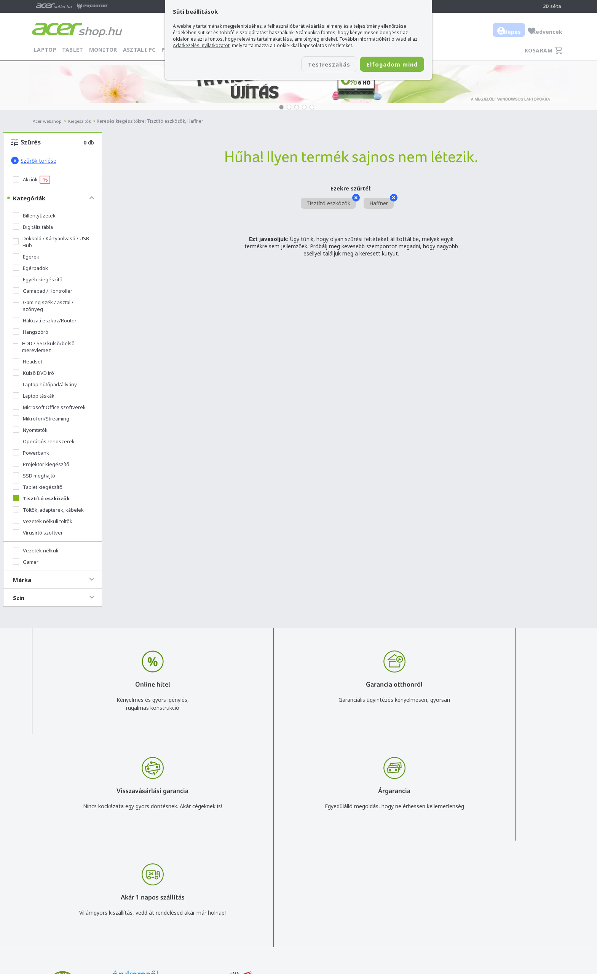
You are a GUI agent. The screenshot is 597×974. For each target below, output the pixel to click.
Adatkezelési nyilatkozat (402, 884)
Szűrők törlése (33, 160)
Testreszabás (313, 65)
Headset (27, 361)
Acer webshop (48, 121)
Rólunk (504, 873)
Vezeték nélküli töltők (42, 521)
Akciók (31, 180)
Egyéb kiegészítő (37, 279)
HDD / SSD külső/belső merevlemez (44, 347)
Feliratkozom (128, 898)
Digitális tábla (33, 227)
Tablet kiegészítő (37, 487)
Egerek (26, 256)
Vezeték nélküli (35, 550)
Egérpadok (30, 268)
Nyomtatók (30, 430)
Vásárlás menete (393, 862)
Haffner (381, 202)
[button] (281, 107)
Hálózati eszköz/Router (45, 320)
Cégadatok (509, 884)
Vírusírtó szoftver (38, 532)
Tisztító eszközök (41, 498)
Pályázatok (386, 907)
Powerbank (31, 452)
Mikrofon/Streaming (41, 418)
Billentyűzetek (34, 215)
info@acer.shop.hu (299, 862)
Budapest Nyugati (518, 862)
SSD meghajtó (34, 475)
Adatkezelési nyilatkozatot (201, 45)
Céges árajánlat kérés (303, 895)
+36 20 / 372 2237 (299, 884)
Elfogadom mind (387, 65)
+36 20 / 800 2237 (299, 873)
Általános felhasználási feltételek (413, 873)
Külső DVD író (33, 373)
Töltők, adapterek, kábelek (48, 509)
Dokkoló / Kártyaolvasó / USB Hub (51, 242)
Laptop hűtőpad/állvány (45, 384)
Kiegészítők (83, 121)
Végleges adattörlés (397, 918)
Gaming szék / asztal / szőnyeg (43, 306)
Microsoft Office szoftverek (49, 407)
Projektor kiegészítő (41, 464)
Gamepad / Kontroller (42, 290)
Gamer (25, 561)
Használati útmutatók (399, 895)
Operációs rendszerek (44, 441)
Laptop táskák (33, 395)
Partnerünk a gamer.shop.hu (530, 917)
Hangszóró (30, 331)
